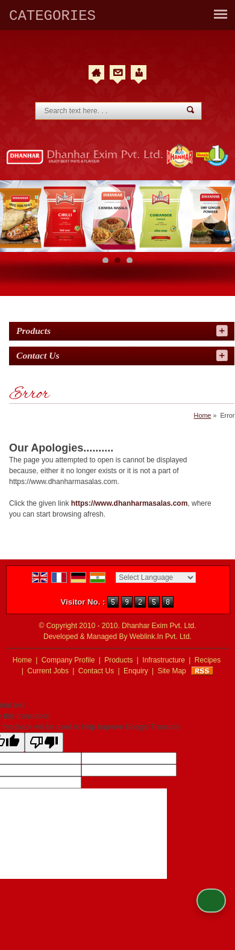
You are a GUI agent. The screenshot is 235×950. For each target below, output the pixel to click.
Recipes (208, 660)
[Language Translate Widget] (156, 577)
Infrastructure (163, 660)
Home (203, 415)
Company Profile (69, 660)
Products (33, 331)
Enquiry (136, 671)
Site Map (171, 671)
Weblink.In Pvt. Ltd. (161, 636)
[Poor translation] (44, 742)
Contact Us (96, 671)
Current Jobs (48, 671)
